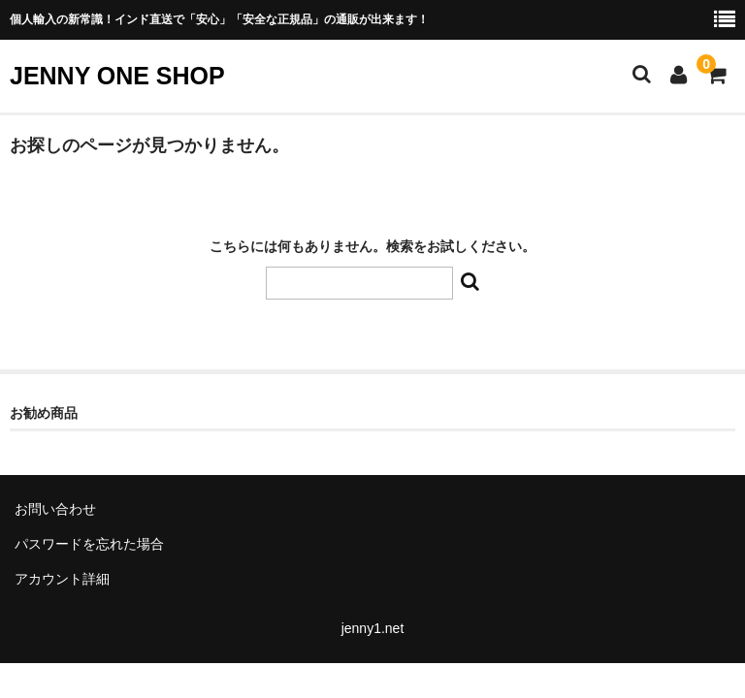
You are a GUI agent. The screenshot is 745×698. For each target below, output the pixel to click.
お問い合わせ (55, 509)
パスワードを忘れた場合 (89, 544)
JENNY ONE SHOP (117, 75)
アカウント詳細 (62, 579)
